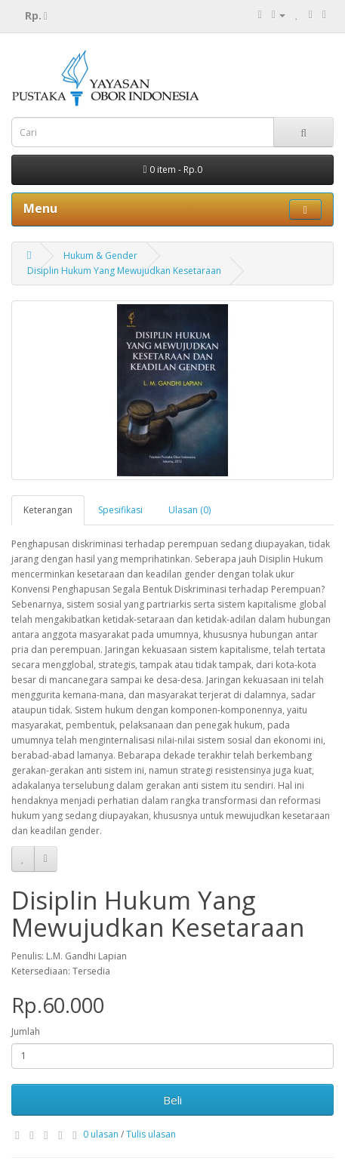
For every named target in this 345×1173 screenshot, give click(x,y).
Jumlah (25, 1031)
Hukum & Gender (100, 255)
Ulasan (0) (189, 509)
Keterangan (47, 509)
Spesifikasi (120, 509)
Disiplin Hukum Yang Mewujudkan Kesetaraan (124, 270)
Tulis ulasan (151, 1134)
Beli (172, 1099)
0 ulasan (101, 1134)
